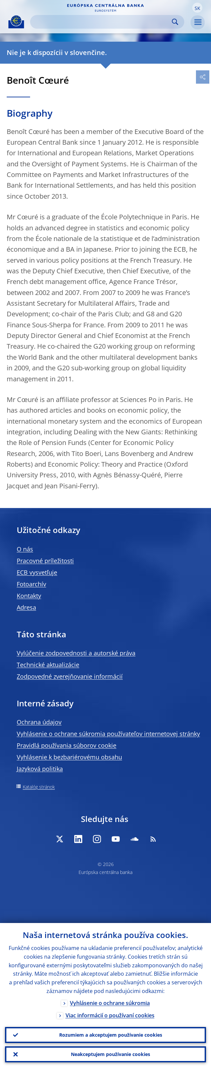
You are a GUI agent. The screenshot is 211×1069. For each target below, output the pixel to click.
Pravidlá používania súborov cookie (66, 745)
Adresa (26, 607)
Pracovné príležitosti (45, 561)
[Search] (102, 22)
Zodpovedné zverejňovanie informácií (70, 676)
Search (175, 22)
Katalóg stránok (39, 787)
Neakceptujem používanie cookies (110, 1054)
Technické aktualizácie (48, 665)
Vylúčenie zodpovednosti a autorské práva (76, 653)
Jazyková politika (40, 769)
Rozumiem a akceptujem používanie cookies (110, 1035)
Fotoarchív (31, 584)
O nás (25, 549)
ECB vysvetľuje (37, 572)
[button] (197, 8)
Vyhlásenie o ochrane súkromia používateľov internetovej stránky (108, 734)
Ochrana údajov (39, 722)
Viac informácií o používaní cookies (110, 1015)
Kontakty (29, 596)
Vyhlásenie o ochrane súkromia (110, 1003)
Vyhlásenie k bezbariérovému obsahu (69, 757)
